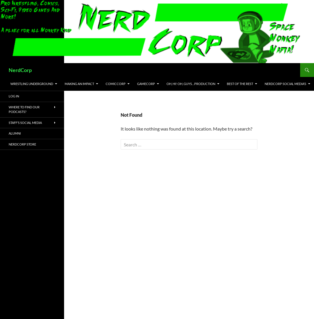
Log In (14, 96)
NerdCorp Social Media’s (285, 84)
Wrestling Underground (31, 84)
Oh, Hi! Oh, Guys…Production (191, 84)
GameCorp (146, 84)
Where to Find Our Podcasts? (24, 109)
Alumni (15, 133)
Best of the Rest (240, 84)
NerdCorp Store (22, 144)
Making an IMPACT (79, 84)
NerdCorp (20, 70)
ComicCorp (116, 84)
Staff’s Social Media (25, 122)
